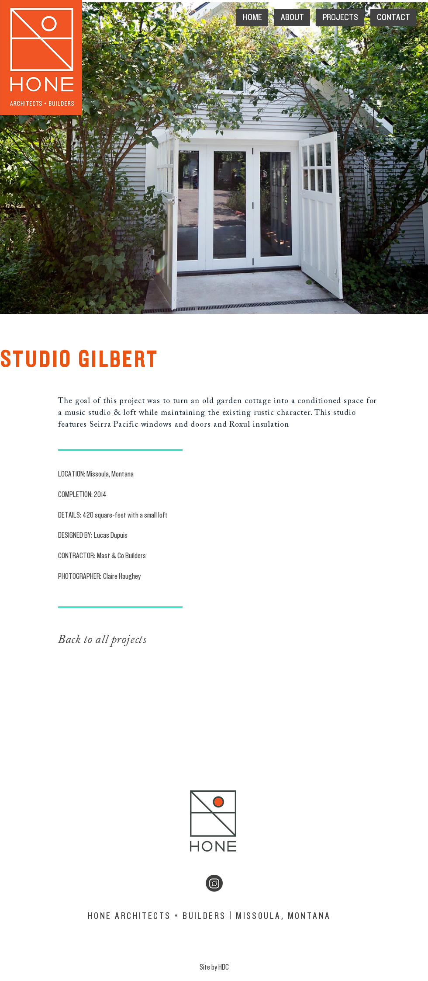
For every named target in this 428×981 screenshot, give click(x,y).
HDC (223, 967)
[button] (292, 17)
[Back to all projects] (127, 640)
